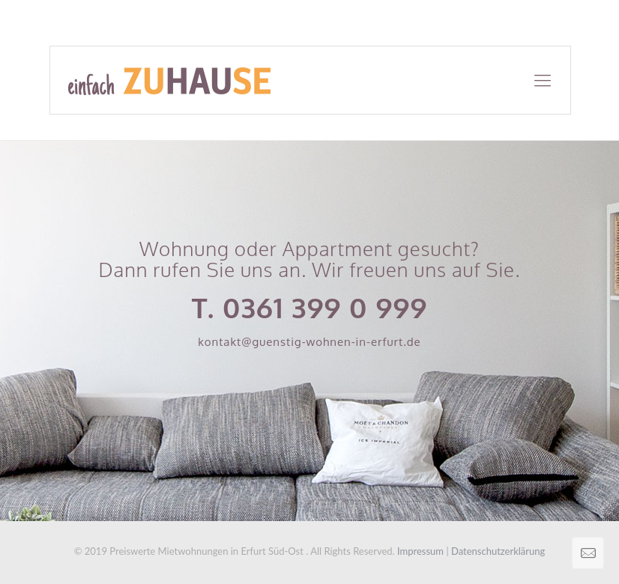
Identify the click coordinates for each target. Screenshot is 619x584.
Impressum (420, 551)
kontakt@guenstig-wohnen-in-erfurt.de (309, 342)
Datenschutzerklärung (498, 551)
